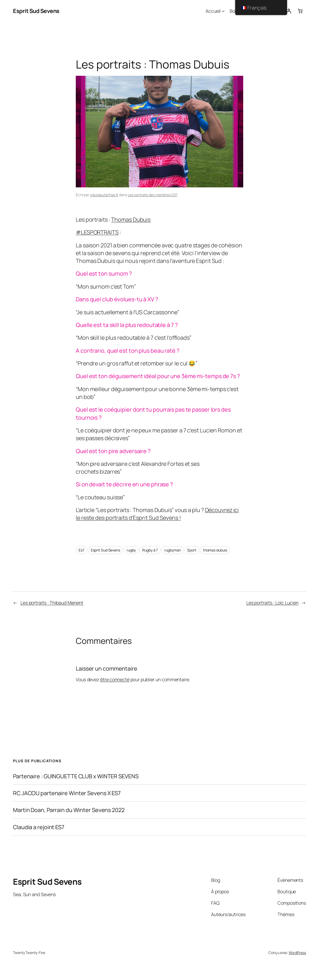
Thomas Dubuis (131, 219)
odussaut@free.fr (104, 194)
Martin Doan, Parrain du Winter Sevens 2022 (69, 810)
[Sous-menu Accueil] (223, 11)
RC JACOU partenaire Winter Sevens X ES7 (67, 793)
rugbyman (172, 550)
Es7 (81, 550)
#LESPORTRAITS (97, 232)
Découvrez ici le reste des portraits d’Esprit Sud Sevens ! (157, 513)
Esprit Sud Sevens (36, 11)
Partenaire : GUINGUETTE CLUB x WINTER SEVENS (76, 776)
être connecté (115, 679)
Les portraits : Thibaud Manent (52, 602)
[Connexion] (288, 11)
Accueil (213, 11)
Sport (191, 550)
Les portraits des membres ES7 (153, 194)
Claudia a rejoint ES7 (38, 827)
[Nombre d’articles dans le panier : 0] (300, 11)
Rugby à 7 (150, 550)
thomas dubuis (215, 550)
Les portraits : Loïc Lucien (272, 602)
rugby (131, 550)
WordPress (297, 952)
